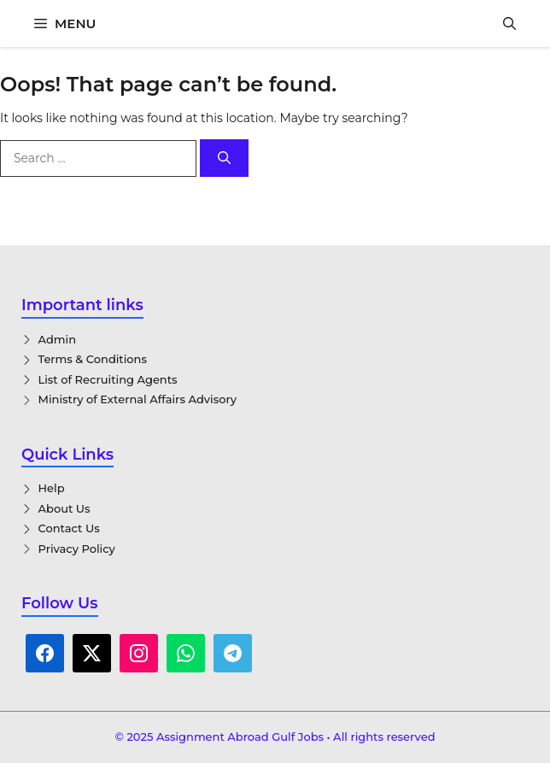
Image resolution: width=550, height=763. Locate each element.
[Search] (224, 158)
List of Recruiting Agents (108, 379)
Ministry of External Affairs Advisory (137, 399)
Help (51, 488)
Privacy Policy (76, 548)
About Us (64, 508)
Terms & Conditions (92, 359)
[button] (509, 23)
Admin (57, 339)
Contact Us (69, 528)
